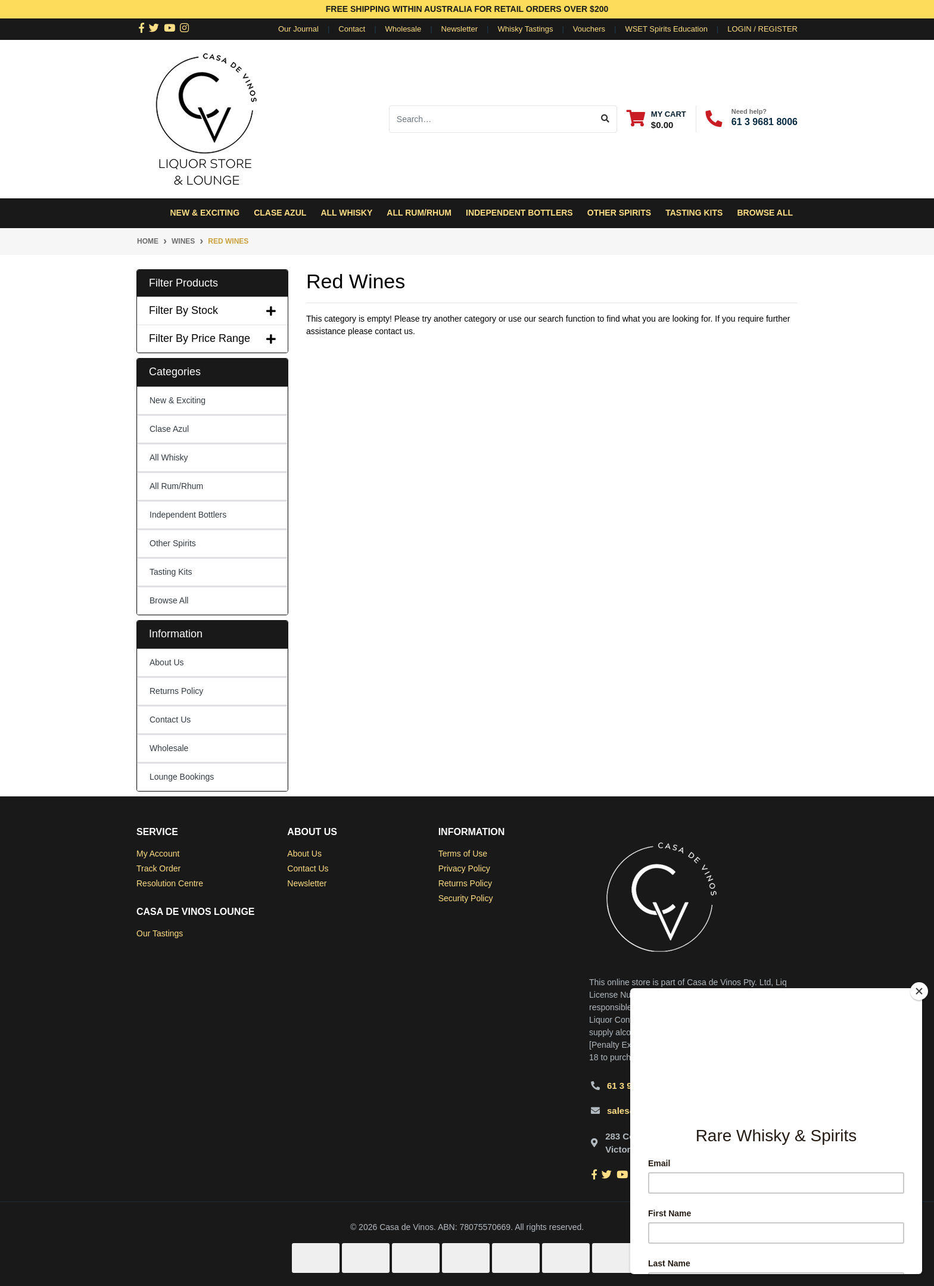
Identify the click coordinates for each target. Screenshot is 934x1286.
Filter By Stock (212, 310)
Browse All (765, 212)
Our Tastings (159, 933)
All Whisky (169, 457)
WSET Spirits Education (666, 28)
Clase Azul (280, 212)
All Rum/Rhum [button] (419, 212)
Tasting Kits (694, 212)
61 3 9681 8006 (764, 122)
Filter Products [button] (183, 283)
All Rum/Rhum (176, 486)
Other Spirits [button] (619, 212)
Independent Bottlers (188, 514)
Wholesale (403, 28)
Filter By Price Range (212, 338)
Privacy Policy (464, 868)
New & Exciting (204, 212)
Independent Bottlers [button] (519, 212)
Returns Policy (176, 691)
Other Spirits (173, 543)
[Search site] (605, 119)
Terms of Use (462, 853)
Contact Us (170, 719)
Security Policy (465, 898)
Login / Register (762, 28)
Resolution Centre (169, 883)
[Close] (919, 991)
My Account (157, 853)
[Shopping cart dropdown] (656, 119)
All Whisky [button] (346, 212)
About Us (167, 662)
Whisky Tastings (525, 28)
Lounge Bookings (182, 776)
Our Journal (298, 28)
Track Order (158, 868)
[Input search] (491, 119)
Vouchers (589, 28)
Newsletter (459, 28)
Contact (351, 28)
